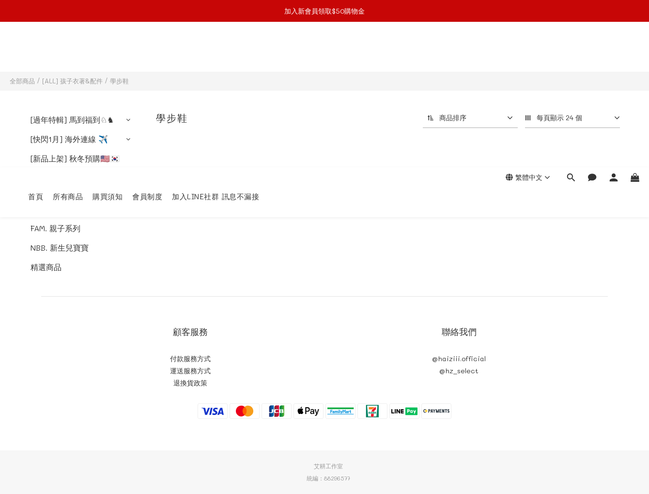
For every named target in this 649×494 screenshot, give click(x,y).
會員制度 (147, 51)
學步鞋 (119, 81)
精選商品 (46, 267)
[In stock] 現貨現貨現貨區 (73, 183)
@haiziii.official (459, 358)
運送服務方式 (190, 370)
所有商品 (68, 51)
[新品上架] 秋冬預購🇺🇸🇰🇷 (75, 158)
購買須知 (108, 51)
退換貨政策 (190, 382)
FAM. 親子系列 (55, 228)
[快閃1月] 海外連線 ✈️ (69, 139)
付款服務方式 (190, 358)
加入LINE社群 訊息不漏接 (215, 51)
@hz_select (459, 370)
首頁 (35, 51)
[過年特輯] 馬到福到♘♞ (72, 119)
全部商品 (22, 81)
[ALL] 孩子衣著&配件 (72, 81)
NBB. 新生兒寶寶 (60, 247)
